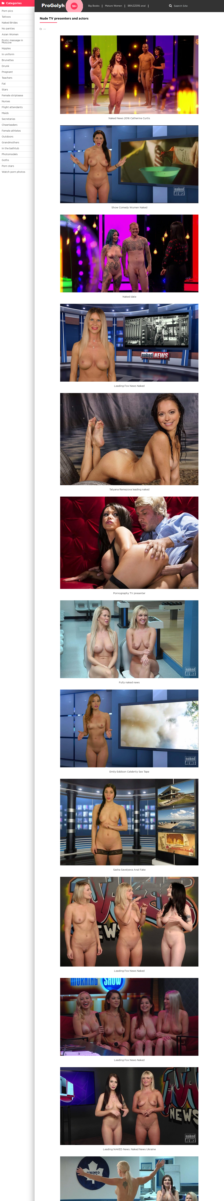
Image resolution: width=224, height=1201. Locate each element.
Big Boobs (93, 6)
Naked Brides (10, 23)
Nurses (6, 101)
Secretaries (8, 119)
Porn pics (7, 11)
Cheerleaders (9, 125)
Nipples (6, 49)
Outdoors (7, 137)
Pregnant (7, 72)
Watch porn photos (13, 172)
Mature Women (113, 6)
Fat (4, 84)
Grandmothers (10, 143)
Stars (5, 90)
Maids (5, 113)
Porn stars (8, 166)
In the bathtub (10, 148)
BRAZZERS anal (137, 6)
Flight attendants (12, 107)
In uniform (8, 54)
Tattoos (6, 17)
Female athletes (11, 131)
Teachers (7, 78)
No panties (8, 29)
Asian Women (10, 35)
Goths (5, 160)
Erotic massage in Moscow (12, 41)
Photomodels (10, 154)
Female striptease (12, 96)
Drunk (5, 66)
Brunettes (8, 60)
